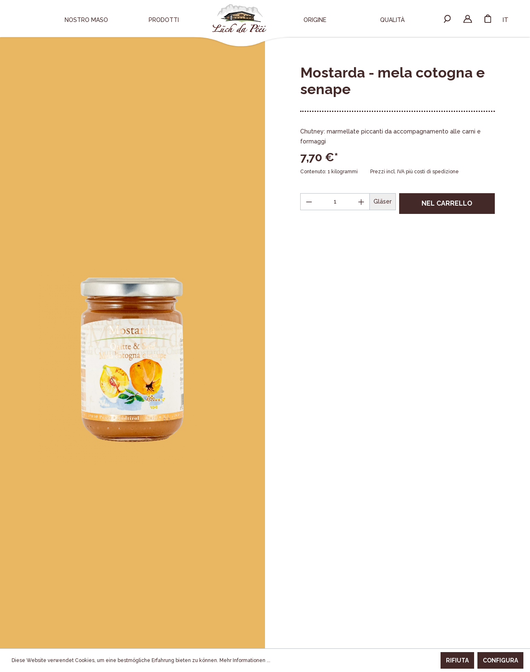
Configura (500, 660)
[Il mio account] (467, 18)
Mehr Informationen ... (244, 660)
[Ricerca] (447, 18)
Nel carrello (447, 203)
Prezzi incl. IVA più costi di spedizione (414, 172)
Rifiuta (457, 660)
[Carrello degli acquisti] (487, 18)
